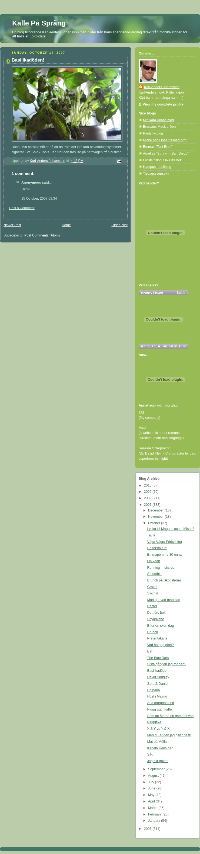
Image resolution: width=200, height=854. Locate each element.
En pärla (153, 690)
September (157, 769)
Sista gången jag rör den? (166, 664)
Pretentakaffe (157, 638)
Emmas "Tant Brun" (157, 147)
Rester (152, 606)
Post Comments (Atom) (42, 235)
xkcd (142, 428)
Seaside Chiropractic (154, 448)
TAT (142, 412)
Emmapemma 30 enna (164, 554)
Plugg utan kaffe (159, 709)
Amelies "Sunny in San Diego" (166, 153)
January (154, 821)
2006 (148, 829)
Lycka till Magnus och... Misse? (170, 529)
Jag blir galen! (158, 761)
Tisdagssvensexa (156, 173)
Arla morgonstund (160, 703)
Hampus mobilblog (157, 167)
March (153, 808)
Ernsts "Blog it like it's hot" (162, 160)
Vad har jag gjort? (160, 645)
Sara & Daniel (157, 684)
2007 (148, 505)
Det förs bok (156, 613)
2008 (148, 498)
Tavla (151, 535)
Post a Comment (22, 208)
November (156, 517)
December (156, 510)
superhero (146, 458)
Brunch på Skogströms (164, 580)
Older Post (119, 225)
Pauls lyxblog (153, 133)
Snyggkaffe (155, 619)
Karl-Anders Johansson (161, 87)
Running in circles (160, 568)
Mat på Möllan (158, 742)
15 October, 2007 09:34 (39, 198)
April (152, 801)
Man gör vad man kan (163, 600)
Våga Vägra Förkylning (164, 542)
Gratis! (152, 587)
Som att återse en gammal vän (170, 716)
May (151, 795)
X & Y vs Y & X (158, 729)
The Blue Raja (158, 658)
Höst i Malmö (157, 696)
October (154, 523)
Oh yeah (153, 561)
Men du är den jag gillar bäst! (169, 735)
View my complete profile (163, 104)
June (152, 788)
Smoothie (154, 574)
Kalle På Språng (39, 23)
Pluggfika (154, 722)
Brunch (152, 632)
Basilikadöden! (158, 671)
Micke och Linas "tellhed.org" (165, 140)
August (154, 776)
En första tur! (157, 548)
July (151, 782)
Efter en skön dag (160, 626)
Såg (150, 754)
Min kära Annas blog (158, 120)
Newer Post (12, 225)
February (155, 814)
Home (66, 225)
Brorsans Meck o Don (159, 127)
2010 (148, 485)
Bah (150, 651)
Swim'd (152, 593)
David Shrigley (158, 677)
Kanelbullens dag (160, 748)
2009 (148, 492)
